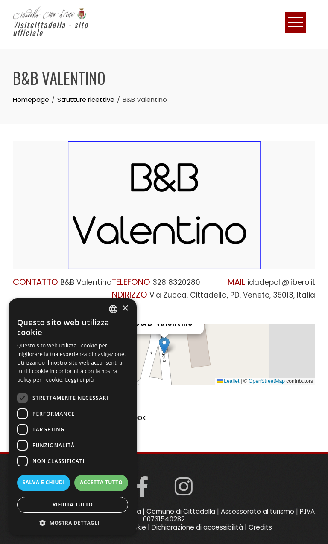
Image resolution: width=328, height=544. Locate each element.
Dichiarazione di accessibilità (197, 527)
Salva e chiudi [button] (44, 482)
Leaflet (228, 381)
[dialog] (73, 416)
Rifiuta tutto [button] (73, 504)
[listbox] (113, 309)
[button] (164, 345)
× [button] (125, 308)
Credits (260, 527)
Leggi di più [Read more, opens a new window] (79, 379)
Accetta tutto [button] (101, 482)
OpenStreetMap (267, 381)
